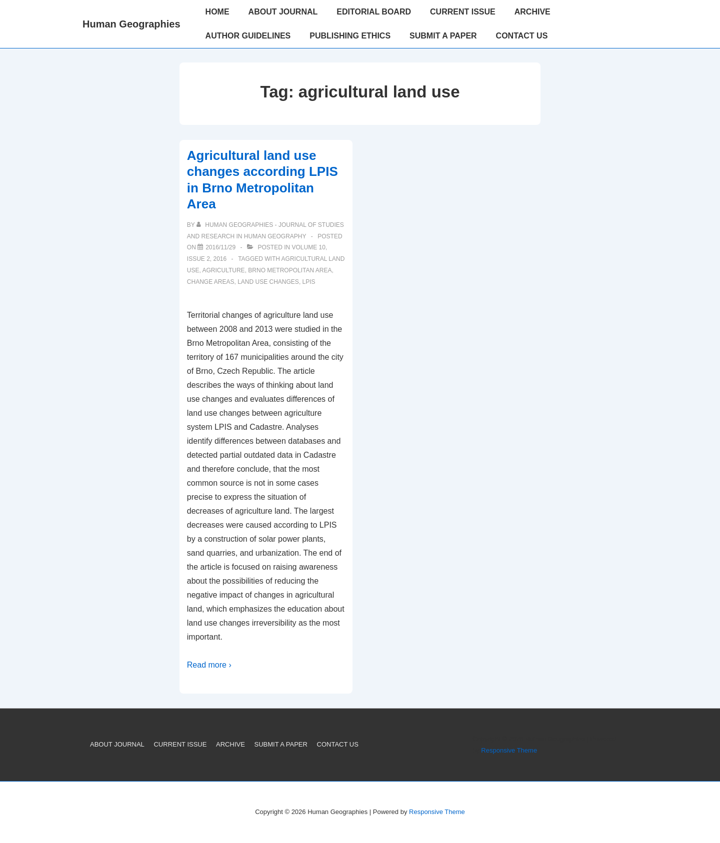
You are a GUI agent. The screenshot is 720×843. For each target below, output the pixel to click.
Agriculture (223, 270)
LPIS (309, 281)
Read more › (209, 665)
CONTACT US (522, 35)
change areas (210, 281)
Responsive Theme (509, 750)
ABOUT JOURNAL (283, 11)
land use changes (268, 281)
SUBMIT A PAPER (443, 35)
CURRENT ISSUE (463, 11)
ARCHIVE (532, 11)
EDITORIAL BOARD (373, 11)
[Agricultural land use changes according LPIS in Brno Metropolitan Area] (221, 247)
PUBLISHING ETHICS (350, 35)
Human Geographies (131, 23)
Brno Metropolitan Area (290, 270)
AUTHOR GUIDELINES (248, 35)
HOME (218, 11)
